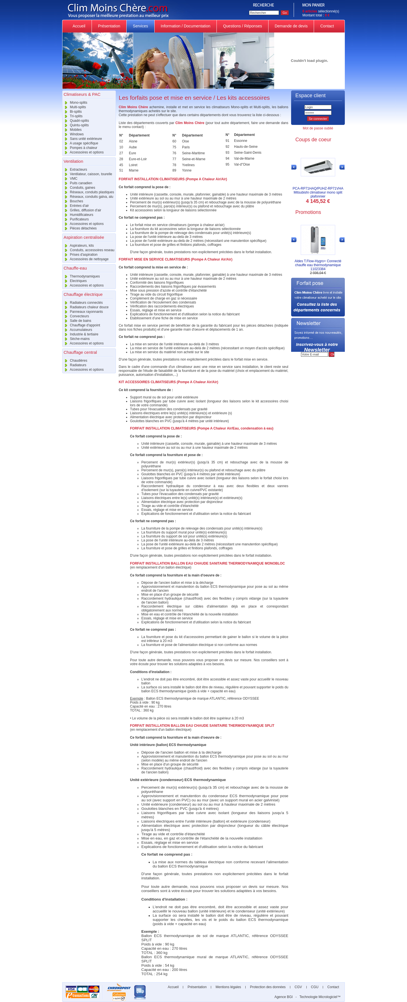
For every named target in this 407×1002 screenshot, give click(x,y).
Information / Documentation (186, 26)
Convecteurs (75, 316)
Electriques (74, 281)
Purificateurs (75, 219)
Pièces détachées (79, 228)
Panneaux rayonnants (82, 312)
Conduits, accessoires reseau (88, 250)
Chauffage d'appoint (81, 325)
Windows (73, 134)
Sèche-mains (76, 339)
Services (140, 26)
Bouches (72, 201)
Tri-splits (72, 116)
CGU (314, 987)
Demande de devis (291, 26)
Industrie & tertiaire (80, 334)
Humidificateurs (77, 215)
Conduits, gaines (78, 188)
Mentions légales (228, 987)
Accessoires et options (83, 152)
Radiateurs (74, 365)
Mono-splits (74, 103)
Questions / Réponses (242, 26)
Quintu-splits (75, 125)
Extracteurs (74, 170)
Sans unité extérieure (82, 139)
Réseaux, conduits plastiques (88, 192)
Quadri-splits (75, 121)
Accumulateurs (77, 330)
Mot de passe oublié (318, 128)
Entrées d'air (75, 206)
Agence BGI (283, 997)
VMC (69, 179)
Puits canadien (77, 183)
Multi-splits (74, 107)
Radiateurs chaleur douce (85, 307)
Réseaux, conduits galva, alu (87, 197)
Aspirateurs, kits (78, 246)
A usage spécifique (80, 143)
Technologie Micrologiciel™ (320, 997)
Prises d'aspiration (80, 255)
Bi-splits (72, 112)
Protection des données (268, 987)
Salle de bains (76, 321)
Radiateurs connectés (82, 303)
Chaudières (74, 361)
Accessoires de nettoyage (85, 259)
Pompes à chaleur (79, 148)
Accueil (79, 26)
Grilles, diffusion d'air (81, 210)
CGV (298, 987)
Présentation (109, 26)
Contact (327, 26)
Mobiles (72, 130)
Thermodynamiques (81, 276)
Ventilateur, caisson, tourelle (87, 174)
